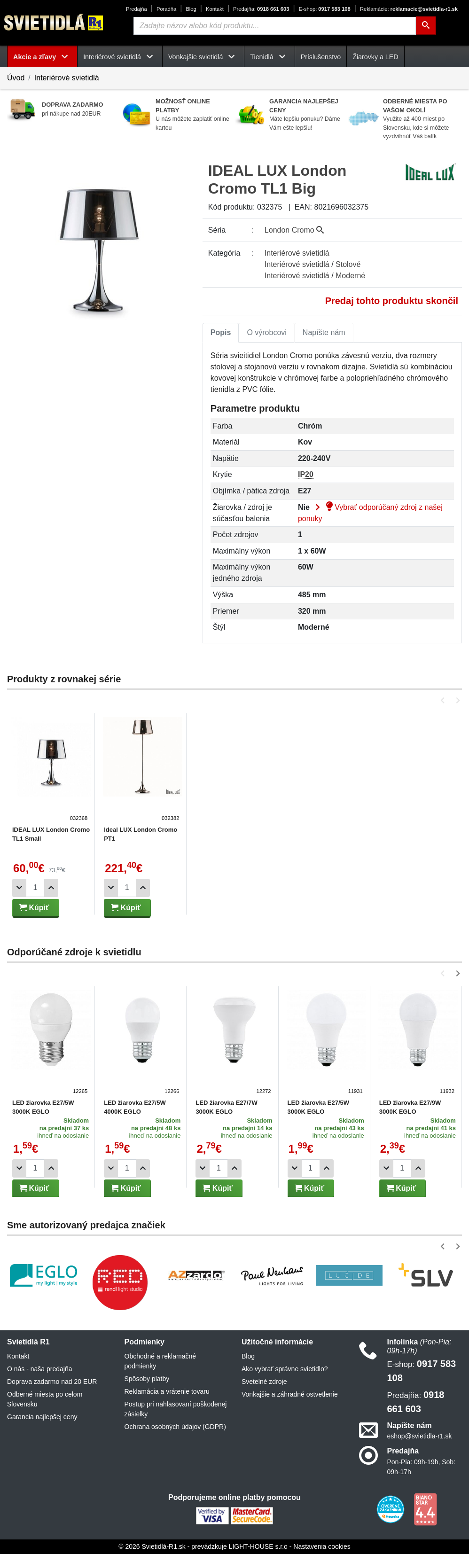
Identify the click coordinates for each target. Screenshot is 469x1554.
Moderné (350, 276)
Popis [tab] (221, 332)
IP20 (305, 474)
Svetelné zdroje (264, 1381)
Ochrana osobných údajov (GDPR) (175, 1426)
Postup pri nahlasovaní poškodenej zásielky (176, 1409)
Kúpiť (34, 908)
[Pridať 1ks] (51, 888)
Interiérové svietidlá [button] (119, 57)
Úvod (15, 78)
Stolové (348, 264)
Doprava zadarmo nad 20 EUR (52, 1381)
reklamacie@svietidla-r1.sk (409, 9)
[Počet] (35, 888)
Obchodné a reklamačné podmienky (160, 1361)
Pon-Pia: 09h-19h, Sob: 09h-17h (421, 1467)
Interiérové (297, 253)
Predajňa (136, 9)
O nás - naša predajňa (39, 1369)
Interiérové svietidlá (66, 78)
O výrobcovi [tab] (266, 332)
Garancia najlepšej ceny (42, 1417)
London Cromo (294, 230)
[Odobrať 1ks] (19, 888)
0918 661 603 (261, 9)
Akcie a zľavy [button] (42, 57)
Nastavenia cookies (321, 1546)
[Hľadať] (426, 25)
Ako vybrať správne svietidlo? (285, 1369)
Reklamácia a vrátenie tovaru (167, 1391)
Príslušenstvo (321, 57)
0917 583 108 (325, 9)
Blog (191, 9)
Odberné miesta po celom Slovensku (44, 1399)
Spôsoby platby (147, 1378)
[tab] (221, 333)
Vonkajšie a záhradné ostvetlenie (290, 1394)
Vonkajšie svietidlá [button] (203, 57)
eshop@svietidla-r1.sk (419, 1436)
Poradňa (166, 9)
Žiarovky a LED (375, 57)
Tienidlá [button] (269, 57)
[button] (444, 700)
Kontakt (215, 9)
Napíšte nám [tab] (324, 332)
